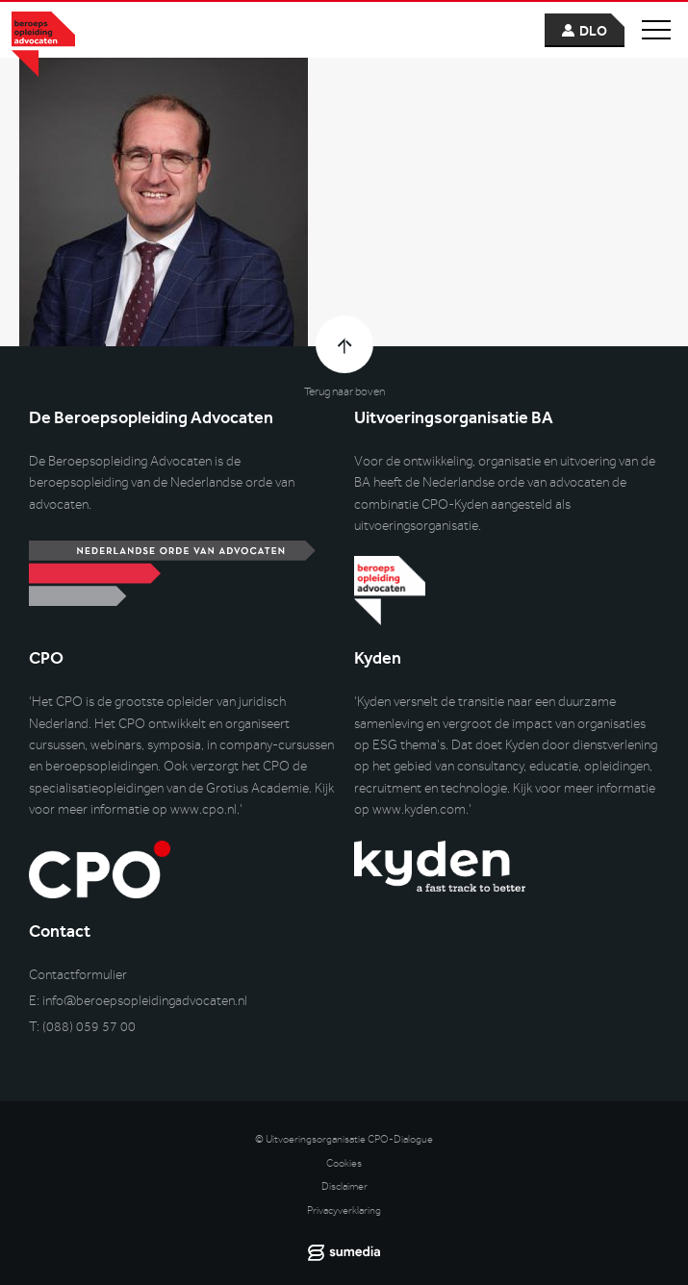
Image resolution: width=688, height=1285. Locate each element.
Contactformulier (78, 975)
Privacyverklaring (344, 1210)
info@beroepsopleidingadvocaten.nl (144, 1001)
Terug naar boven (344, 391)
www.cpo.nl (203, 809)
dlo (593, 31)
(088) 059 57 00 (89, 1027)
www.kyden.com (419, 809)
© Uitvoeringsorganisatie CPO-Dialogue (344, 1139)
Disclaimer (344, 1186)
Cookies (344, 1163)
